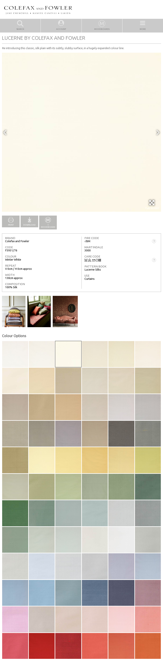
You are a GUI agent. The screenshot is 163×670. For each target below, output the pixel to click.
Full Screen (152, 205)
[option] (81, 132)
